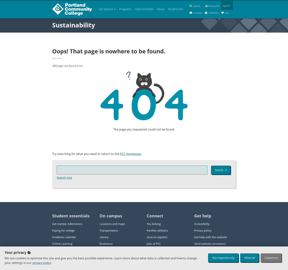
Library (104, 237)
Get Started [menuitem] (106, 9)
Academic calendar (64, 237)
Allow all (249, 258)
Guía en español (157, 237)
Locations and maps (112, 224)
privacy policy (42, 263)
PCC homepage (130, 154)
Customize (271, 258)
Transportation (109, 230)
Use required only (223, 258)
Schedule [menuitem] (144, 9)
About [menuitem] (160, 9)
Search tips (64, 178)
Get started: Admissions (67, 224)
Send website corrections (210, 244)
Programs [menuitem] (125, 9)
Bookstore (106, 244)
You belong (154, 224)
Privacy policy (203, 230)
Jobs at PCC (154, 244)
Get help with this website (210, 237)
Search (221, 170)
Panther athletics (157, 230)
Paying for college (63, 230)
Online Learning (62, 244)
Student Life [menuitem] (175, 9)
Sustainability (73, 25)
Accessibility (202, 224)
